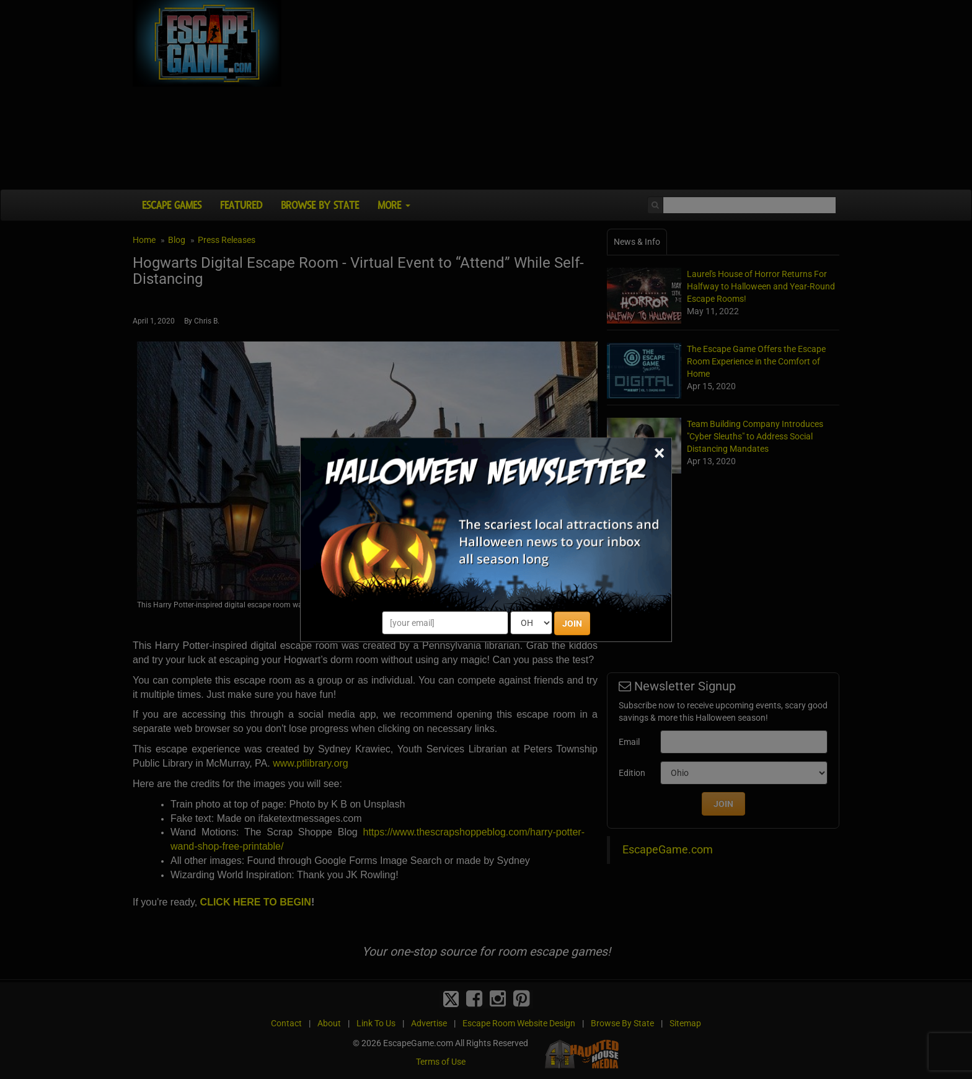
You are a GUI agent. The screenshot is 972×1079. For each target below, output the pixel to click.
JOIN (572, 623)
